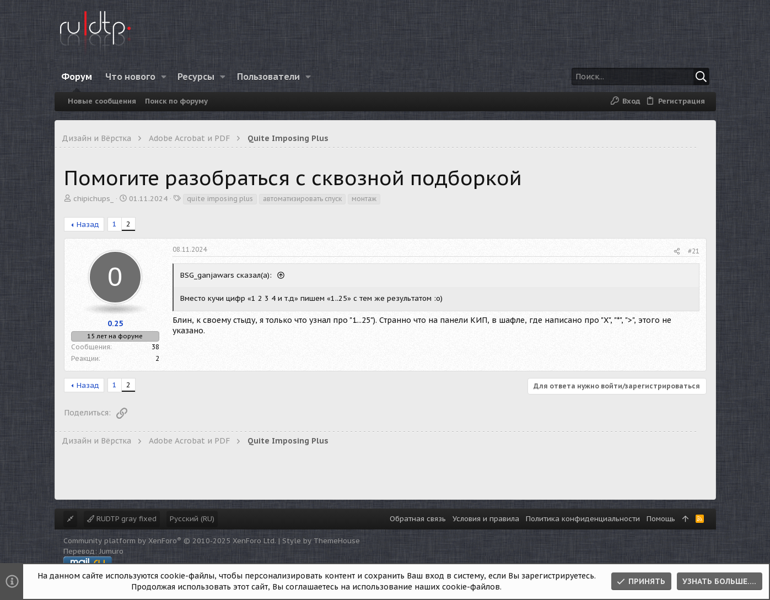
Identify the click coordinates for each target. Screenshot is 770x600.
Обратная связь (418, 518)
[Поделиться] (677, 251)
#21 (693, 251)
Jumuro (111, 551)
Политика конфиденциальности (583, 518)
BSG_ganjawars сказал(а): (227, 275)
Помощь (661, 518)
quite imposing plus (220, 198)
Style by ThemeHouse (321, 540)
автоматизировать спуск (302, 198)
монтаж (364, 198)
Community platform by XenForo (169, 540)
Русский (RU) (192, 518)
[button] (163, 76)
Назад (88, 224)
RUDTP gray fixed (122, 518)
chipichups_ (93, 198)
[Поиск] (640, 76)
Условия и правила (486, 518)
